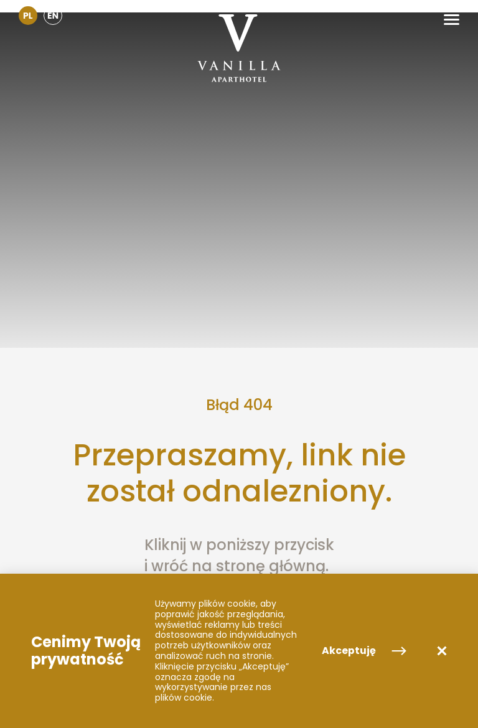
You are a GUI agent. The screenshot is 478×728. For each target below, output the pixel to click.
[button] (451, 19)
